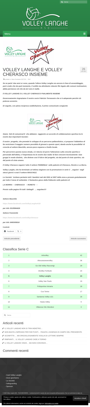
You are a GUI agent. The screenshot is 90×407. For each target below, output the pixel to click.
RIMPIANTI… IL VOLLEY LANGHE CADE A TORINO (25, 339)
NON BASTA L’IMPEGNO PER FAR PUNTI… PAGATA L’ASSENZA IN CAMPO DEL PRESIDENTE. (43, 332)
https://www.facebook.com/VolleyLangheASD (22, 203)
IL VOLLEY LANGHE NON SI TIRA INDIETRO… (24, 328)
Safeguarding (11, 383)
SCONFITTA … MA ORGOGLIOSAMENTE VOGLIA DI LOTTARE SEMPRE (34, 336)
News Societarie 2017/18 (18, 79)
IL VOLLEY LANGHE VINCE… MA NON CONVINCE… (26, 343)
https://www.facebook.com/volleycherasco (20, 218)
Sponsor (9, 386)
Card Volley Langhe (14, 375)
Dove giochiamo (12, 378)
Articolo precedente (11, 239)
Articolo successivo (78, 239)
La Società (10, 381)
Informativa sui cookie (51, 403)
